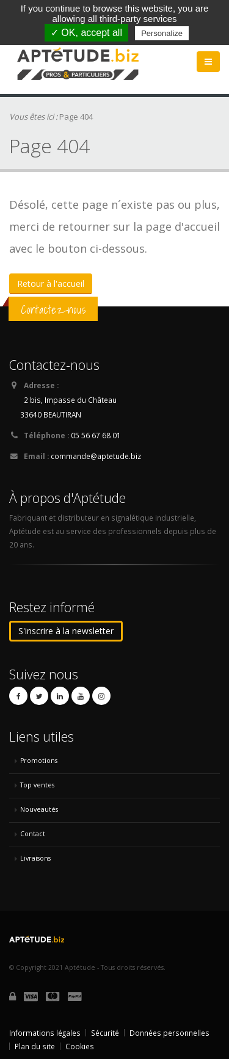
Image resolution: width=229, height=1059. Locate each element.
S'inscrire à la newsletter (66, 631)
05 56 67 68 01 (96, 435)
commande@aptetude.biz (96, 456)
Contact (32, 833)
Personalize (162, 33)
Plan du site (35, 1046)
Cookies (79, 1046)
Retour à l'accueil (50, 283)
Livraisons (35, 858)
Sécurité (105, 1033)
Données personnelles (169, 1033)
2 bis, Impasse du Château (70, 400)
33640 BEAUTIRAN (50, 414)
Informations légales (45, 1033)
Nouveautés (39, 809)
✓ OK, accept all (86, 32)
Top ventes (37, 785)
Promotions (38, 760)
